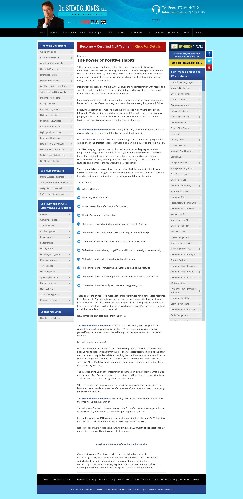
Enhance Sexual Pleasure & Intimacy (183, 290)
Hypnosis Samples (48, 74)
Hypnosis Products (63, 479)
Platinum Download (49, 57)
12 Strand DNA (178, 283)
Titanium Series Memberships (54, 182)
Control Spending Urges (182, 82)
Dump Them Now (179, 162)
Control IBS (176, 156)
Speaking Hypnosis (49, 277)
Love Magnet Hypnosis (50, 254)
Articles (121, 32)
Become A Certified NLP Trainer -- (120, 46)
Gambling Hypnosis (49, 219)
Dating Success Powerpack (52, 176)
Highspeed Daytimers (50, 115)
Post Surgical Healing (181, 248)
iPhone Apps (95, 32)
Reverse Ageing (178, 260)
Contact (199, 32)
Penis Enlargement (179, 315)
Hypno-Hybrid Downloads (52, 143)
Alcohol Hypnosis (48, 231)
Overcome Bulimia (179, 122)
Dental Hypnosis (48, 271)
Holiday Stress (177, 139)
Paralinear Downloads (50, 138)
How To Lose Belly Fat (50, 318)
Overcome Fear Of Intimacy (184, 271)
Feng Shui (175, 134)
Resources (184, 479)
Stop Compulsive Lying (181, 243)
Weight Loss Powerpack (51, 188)
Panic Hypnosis (47, 237)
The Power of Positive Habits (93, 129)
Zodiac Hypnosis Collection (52, 155)
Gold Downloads (48, 51)
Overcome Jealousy (180, 225)
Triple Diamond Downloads (53, 92)
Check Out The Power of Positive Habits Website (121, 444)
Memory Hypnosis (48, 260)
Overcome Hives (178, 179)
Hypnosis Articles (85, 479)
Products (54, 32)
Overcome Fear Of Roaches (183, 309)
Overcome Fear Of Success (183, 277)
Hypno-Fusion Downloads (52, 149)
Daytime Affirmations (50, 97)
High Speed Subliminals (51, 132)
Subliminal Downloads (50, 120)
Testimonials (136, 32)
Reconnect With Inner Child (183, 202)
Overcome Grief (178, 197)
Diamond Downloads (50, 80)
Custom (43, 214)
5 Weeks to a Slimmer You (52, 194)
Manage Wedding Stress (182, 168)
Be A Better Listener (180, 174)
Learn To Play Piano (180, 303)
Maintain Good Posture (182, 151)
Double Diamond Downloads (53, 86)
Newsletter (173, 32)
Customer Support (142, 479)
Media (187, 32)
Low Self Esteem (178, 145)
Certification (69, 32)
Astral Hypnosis (47, 225)
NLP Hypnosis (46, 288)
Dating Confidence (179, 99)
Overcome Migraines (180, 93)
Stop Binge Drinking (180, 116)
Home (42, 32)
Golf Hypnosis (46, 248)
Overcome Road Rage (181, 298)
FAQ (82, 32)
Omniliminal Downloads (51, 63)
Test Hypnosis (46, 265)
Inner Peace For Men (180, 220)
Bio (148, 32)
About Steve (123, 479)
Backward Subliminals (50, 126)
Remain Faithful (178, 214)
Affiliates (159, 32)
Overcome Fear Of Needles (183, 266)
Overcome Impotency (181, 185)
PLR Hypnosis (46, 242)
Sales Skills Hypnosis (49, 294)
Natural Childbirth (179, 111)
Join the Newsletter (165, 479)
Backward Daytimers (50, 109)
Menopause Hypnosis (50, 300)
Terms (109, 32)
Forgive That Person (180, 128)
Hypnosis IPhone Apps (50, 69)
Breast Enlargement (180, 237)
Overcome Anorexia (180, 105)
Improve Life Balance (181, 88)
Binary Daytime (47, 103)
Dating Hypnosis (48, 283)
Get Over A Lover (179, 231)
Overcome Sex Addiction (182, 208)
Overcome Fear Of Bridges (183, 254)
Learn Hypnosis (105, 479)
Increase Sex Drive (179, 191)
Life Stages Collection (50, 161)
